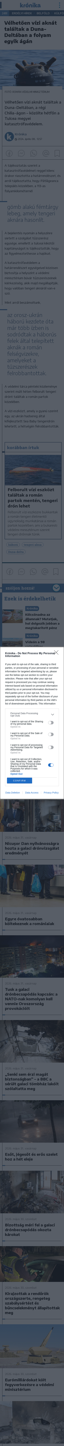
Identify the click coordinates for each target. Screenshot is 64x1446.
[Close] (57, 653)
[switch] (51, 722)
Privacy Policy (51, 792)
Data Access (31, 792)
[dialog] (32, 723)
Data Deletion (12, 792)
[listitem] (32, 714)
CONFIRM (19, 780)
